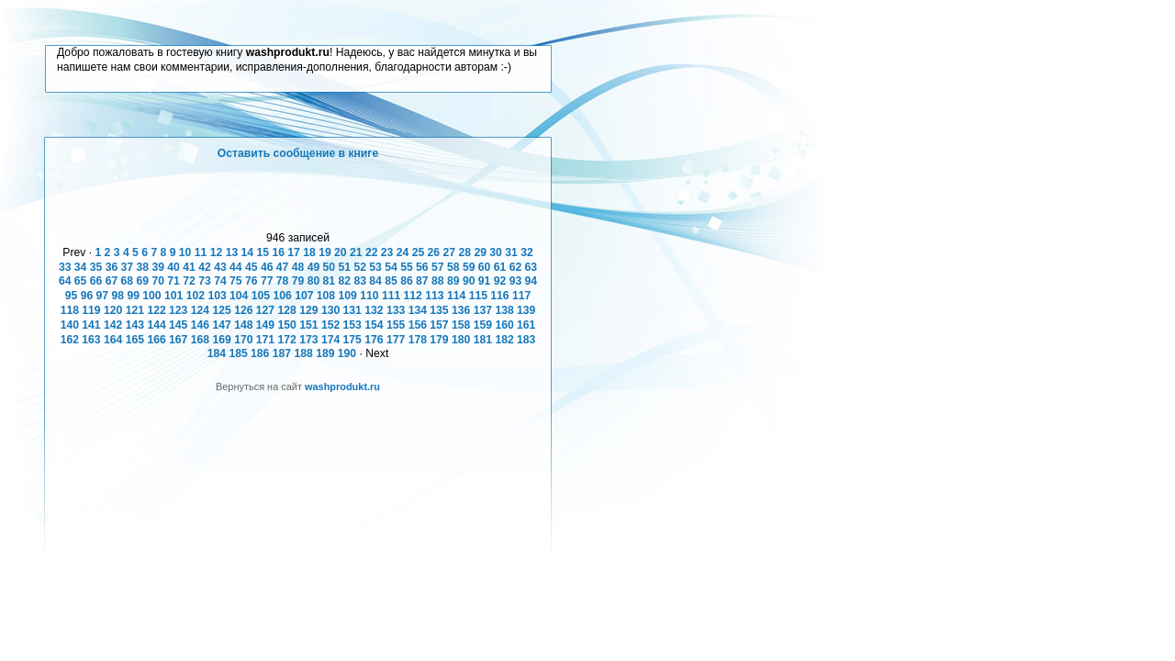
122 (156, 310)
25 (418, 252)
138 (504, 310)
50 (329, 267)
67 (112, 280)
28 (464, 252)
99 (133, 295)
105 (261, 295)
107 (304, 295)
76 (251, 280)
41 (189, 267)
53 (375, 267)
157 (439, 325)
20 (340, 252)
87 (422, 280)
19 (325, 252)
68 (127, 280)
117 (521, 295)
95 (71, 295)
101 (173, 295)
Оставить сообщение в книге (298, 153)
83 (359, 280)
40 (173, 267)
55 (406, 267)
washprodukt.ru (342, 386)
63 (531, 267)
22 (371, 252)
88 (437, 280)
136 (461, 310)
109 (348, 295)
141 (91, 325)
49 (314, 267)
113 (434, 295)
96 (87, 295)
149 (265, 325)
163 (91, 339)
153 (352, 325)
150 (287, 325)
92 (500, 280)
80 (314, 280)
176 (373, 339)
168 (200, 339)
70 (157, 280)
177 (395, 339)
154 (373, 325)
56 (422, 267)
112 (413, 295)
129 (308, 310)
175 (352, 339)
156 (417, 325)
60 (484, 267)
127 (265, 310)
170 (243, 339)
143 (135, 325)
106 (282, 295)
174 (330, 339)
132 (373, 310)
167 (178, 339)
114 (456, 295)
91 (484, 280)
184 (216, 353)
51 (345, 267)
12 (216, 252)
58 (453, 267)
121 (135, 310)
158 (461, 325)
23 (387, 252)
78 (282, 280)
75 (235, 280)
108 (326, 295)
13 (232, 252)
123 (178, 310)
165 (135, 339)
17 (293, 252)
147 (221, 325)
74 (220, 280)
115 (478, 295)
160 (504, 325)
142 (113, 325)
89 (453, 280)
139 (526, 310)
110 (369, 295)
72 (189, 280)
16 (278, 252)
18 (309, 252)
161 (526, 325)
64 (65, 280)
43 (220, 267)
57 (437, 267)
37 (127, 267)
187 (282, 353)
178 (417, 339)
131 (352, 310)
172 (287, 339)
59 (469, 267)
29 (480, 252)
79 (298, 280)
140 (70, 325)
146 (200, 325)
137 (483, 310)
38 (143, 267)
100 (151, 295)
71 (173, 280)
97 (102, 295)
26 (434, 252)
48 (298, 267)
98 (117, 295)
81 (329, 280)
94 (531, 280)
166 (156, 339)
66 (96, 280)
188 (303, 353)
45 (251, 267)
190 (347, 353)
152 (330, 325)
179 (439, 339)
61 (500, 267)
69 (143, 280)
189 (325, 353)
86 (406, 280)
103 (216, 295)
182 (504, 339)
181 (483, 339)
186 (260, 353)
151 (308, 325)
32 (526, 252)
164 (113, 339)
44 (235, 267)
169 (221, 339)
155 (395, 325)
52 (359, 267)
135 (439, 310)
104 (238, 295)
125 (221, 310)
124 (200, 310)
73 (204, 280)
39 (157, 267)
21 (356, 252)
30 (495, 252)
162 (70, 339)
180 (461, 339)
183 (526, 339)
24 (403, 252)
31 (511, 252)
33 (65, 267)
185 (238, 353)
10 (185, 252)
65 (80, 280)
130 (330, 310)
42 (204, 267)
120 (113, 310)
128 (287, 310)
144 (156, 325)
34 (80, 267)
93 (515, 280)
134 (417, 310)
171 (265, 339)
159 (483, 325)
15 (262, 252)
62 (515, 267)
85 (391, 280)
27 (449, 252)
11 (201, 252)
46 (267, 267)
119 (91, 310)
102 (195, 295)
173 (308, 339)
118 (70, 310)
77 (267, 280)
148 (243, 325)
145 (178, 325)
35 (96, 267)
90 (469, 280)
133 (395, 310)
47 (282, 267)
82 (345, 280)
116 (499, 295)
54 (391, 267)
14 (247, 252)
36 (112, 267)
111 (391, 295)
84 (375, 280)
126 (243, 310)
